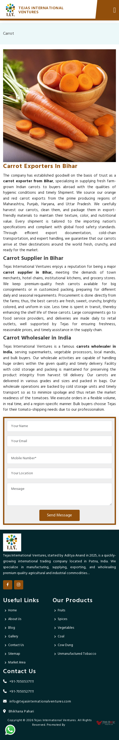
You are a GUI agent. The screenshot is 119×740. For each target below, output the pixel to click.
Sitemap (14, 654)
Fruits (61, 610)
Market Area (17, 662)
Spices (62, 619)
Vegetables (66, 627)
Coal (61, 636)
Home (12, 610)
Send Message (59, 515)
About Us (14, 619)
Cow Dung (65, 645)
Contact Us (16, 645)
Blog (11, 627)
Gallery (13, 636)
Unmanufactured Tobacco (77, 654)
